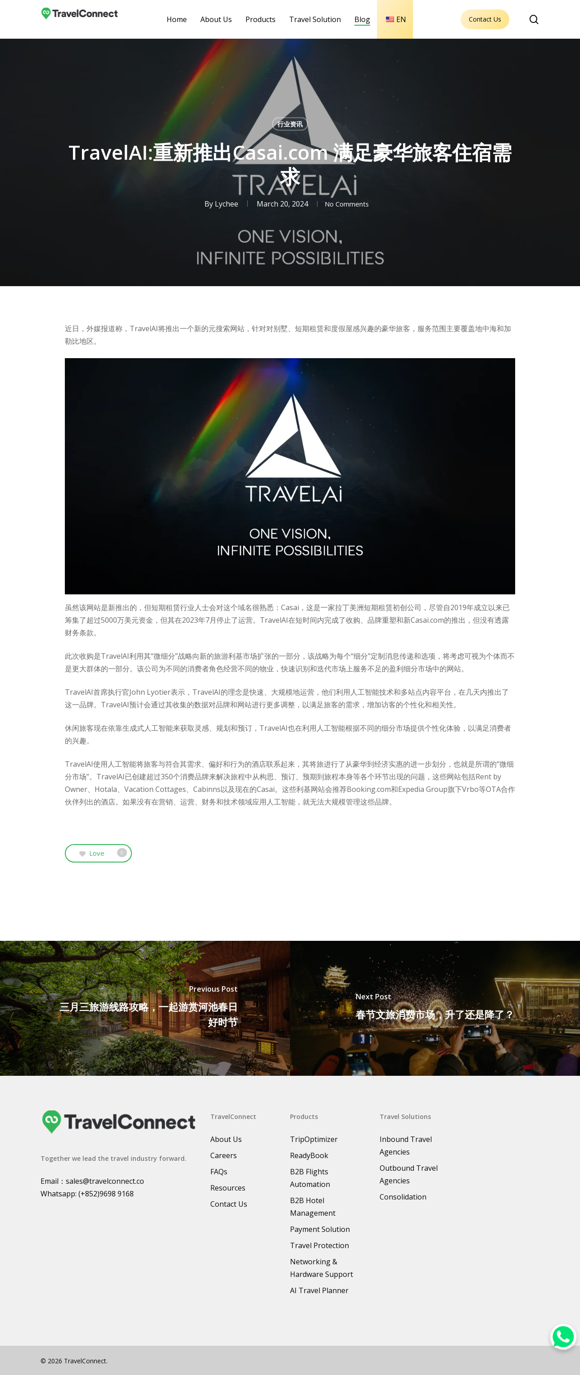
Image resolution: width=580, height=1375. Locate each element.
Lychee (222, 204)
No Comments (346, 204)
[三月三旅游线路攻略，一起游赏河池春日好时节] (145, 1008)
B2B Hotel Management (312, 1206)
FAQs (218, 1172)
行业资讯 (290, 124)
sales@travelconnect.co (105, 1181)
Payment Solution (320, 1229)
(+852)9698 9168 (106, 1194)
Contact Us (485, 19)
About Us (226, 1139)
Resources (227, 1188)
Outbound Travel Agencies (409, 1174)
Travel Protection (319, 1245)
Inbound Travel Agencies (406, 1145)
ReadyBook (309, 1155)
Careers (223, 1155)
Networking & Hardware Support (321, 1268)
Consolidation (403, 1197)
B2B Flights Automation (310, 1178)
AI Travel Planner (319, 1290)
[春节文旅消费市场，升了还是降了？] (435, 1008)
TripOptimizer (314, 1139)
